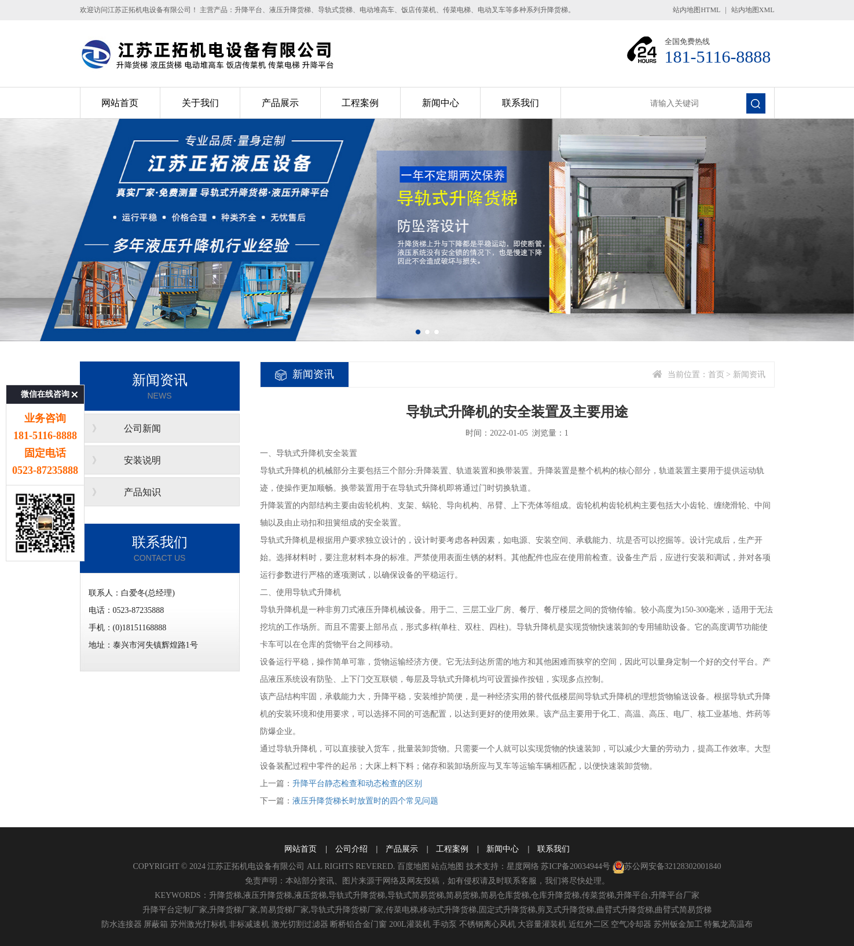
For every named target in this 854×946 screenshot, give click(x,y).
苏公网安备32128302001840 (667, 866)
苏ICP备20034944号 (575, 866)
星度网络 (523, 866)
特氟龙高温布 (728, 924)
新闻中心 (440, 103)
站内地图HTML (696, 10)
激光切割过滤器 (300, 924)
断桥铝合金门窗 (358, 924)
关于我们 (200, 103)
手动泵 (445, 924)
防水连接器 (121, 924)
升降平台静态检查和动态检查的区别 (357, 783)
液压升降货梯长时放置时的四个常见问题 (365, 801)
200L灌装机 (410, 924)
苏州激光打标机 (198, 924)
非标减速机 (249, 924)
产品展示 (280, 103)
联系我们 (520, 103)
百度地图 (413, 866)
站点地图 (447, 866)
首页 (716, 374)
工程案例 (360, 103)
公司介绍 (351, 849)
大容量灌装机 (542, 924)
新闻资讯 (749, 374)
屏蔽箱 (156, 924)
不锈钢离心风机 (487, 924)
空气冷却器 (631, 924)
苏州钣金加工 (678, 924)
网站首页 (119, 103)
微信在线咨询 (45, 345)
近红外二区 (589, 924)
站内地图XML (753, 10)
